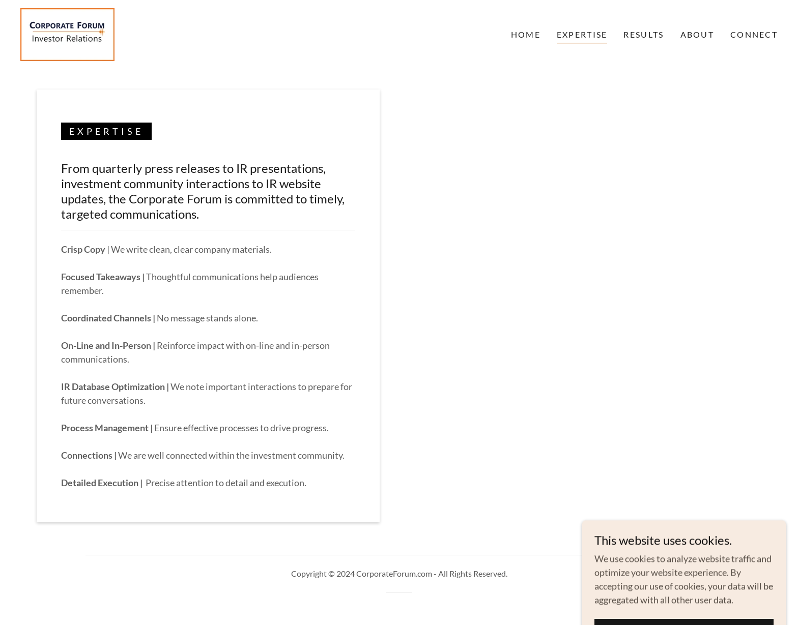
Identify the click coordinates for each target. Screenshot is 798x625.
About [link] (697, 34)
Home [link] (525, 34)
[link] (67, 33)
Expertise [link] (582, 34)
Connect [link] (754, 34)
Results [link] (643, 34)
